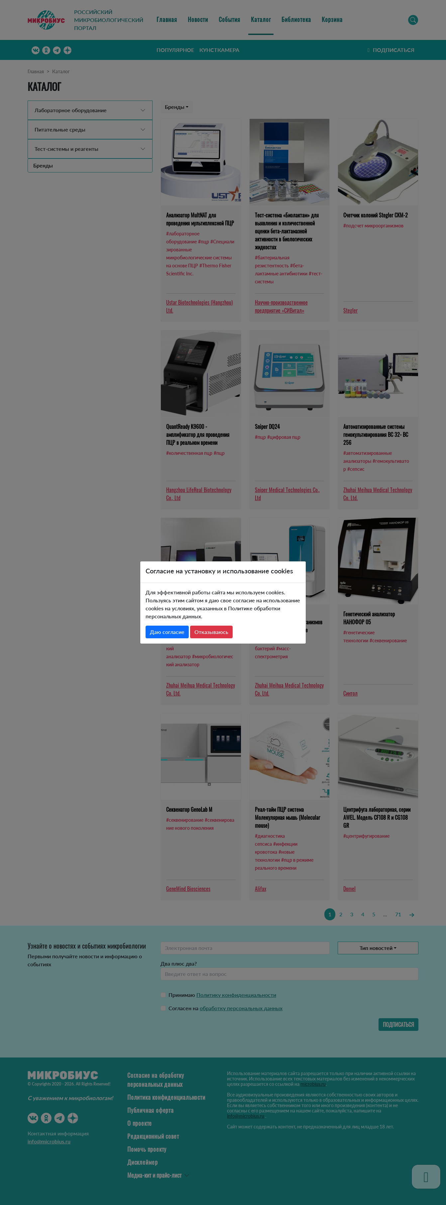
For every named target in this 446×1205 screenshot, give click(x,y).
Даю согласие (167, 632)
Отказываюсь (211, 632)
